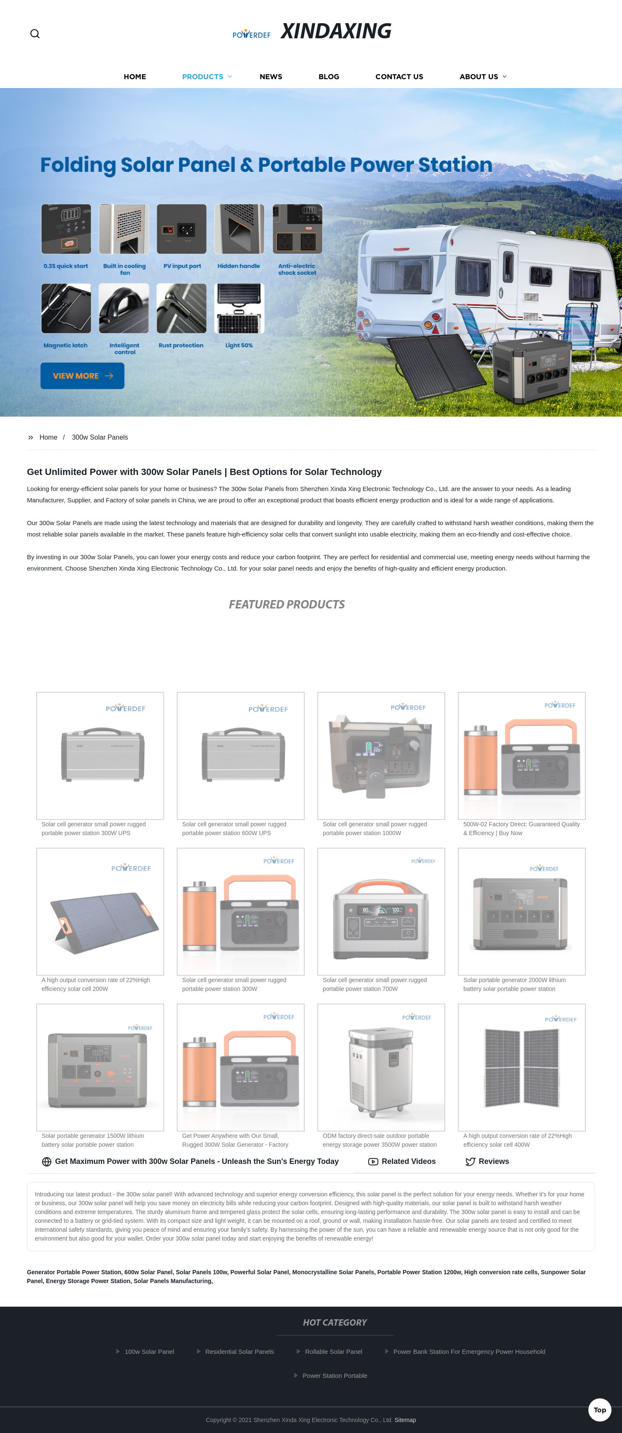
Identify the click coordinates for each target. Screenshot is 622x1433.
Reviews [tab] (487, 1162)
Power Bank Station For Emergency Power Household (474, 1351)
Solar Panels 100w (201, 1272)
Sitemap (405, 1420)
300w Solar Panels (100, 437)
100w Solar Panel (153, 1351)
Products (202, 77)
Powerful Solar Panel (259, 1272)
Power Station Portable (339, 1375)
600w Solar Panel (149, 1272)
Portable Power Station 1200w (419, 1272)
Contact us (399, 77)
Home (135, 77)
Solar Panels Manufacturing (172, 1281)
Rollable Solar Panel (338, 1351)
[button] (35, 34)
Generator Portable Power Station (74, 1272)
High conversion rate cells (500, 1272)
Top (600, 1410)
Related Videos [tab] (402, 1162)
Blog (329, 77)
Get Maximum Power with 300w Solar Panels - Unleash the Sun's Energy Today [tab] (190, 1162)
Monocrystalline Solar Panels (333, 1272)
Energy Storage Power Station (88, 1281)
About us (479, 77)
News (271, 77)
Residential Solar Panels (244, 1351)
